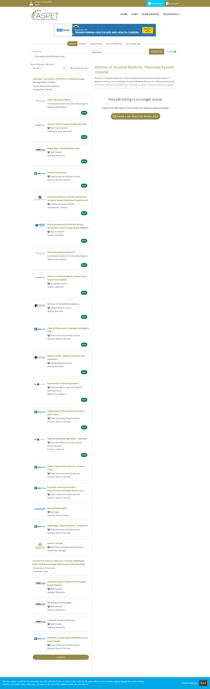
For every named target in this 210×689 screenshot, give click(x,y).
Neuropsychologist (57, 508)
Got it (203, 683)
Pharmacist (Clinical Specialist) (63, 383)
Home (123, 14)
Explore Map (96, 43)
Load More (61, 657)
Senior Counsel (55, 543)
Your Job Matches (114, 43)
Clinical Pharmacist (57, 172)
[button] (171, 52)
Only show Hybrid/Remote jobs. (50, 56)
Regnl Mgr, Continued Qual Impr (63, 148)
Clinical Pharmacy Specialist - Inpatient (67, 438)
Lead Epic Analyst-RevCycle (61, 620)
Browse (82, 43)
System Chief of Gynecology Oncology (67, 124)
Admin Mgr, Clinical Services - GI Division (67, 525)
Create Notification (79, 68)
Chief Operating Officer (59, 99)
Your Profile (151, 14)
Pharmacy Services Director (61, 252)
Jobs (134, 14)
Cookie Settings (189, 683)
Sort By (36, 68)
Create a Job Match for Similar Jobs (135, 116)
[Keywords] (61, 52)
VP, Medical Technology (59, 602)
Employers (172, 3)
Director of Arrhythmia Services (63, 303)
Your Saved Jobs (133, 43)
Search (72, 43)
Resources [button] (170, 14)
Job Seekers (155, 3)
